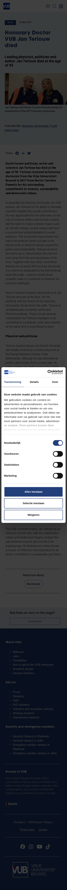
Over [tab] (55, 381)
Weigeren (33, 514)
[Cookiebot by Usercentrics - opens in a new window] (48, 372)
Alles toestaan (33, 491)
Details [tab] (34, 381)
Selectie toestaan (33, 503)
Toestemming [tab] (12, 381)
